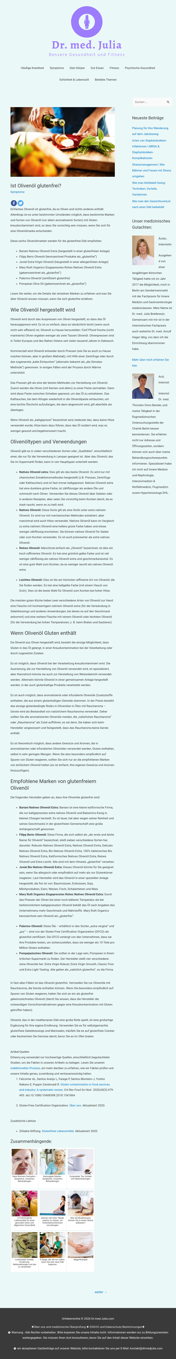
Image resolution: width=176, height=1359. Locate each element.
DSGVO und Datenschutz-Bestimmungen (116, 1327)
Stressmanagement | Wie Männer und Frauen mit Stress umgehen (151, 170)
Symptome (17, 192)
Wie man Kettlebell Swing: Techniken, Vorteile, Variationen (149, 188)
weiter (101, 1292)
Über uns (75, 1105)
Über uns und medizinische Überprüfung (60, 1327)
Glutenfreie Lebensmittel (58, 1131)
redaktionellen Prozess (25, 1068)
